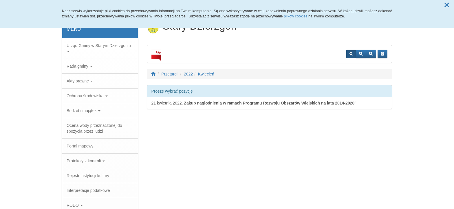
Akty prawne (80, 81)
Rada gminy (79, 66)
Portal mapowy (80, 146)
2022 (188, 74)
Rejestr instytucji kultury (88, 175)
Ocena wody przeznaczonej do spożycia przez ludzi (94, 128)
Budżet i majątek (83, 110)
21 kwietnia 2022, (254, 103)
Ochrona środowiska (87, 95)
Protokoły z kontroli (86, 160)
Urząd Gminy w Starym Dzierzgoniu (99, 47)
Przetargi (169, 74)
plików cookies (295, 16)
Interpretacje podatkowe (88, 190)
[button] (447, 5)
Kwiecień (206, 74)
